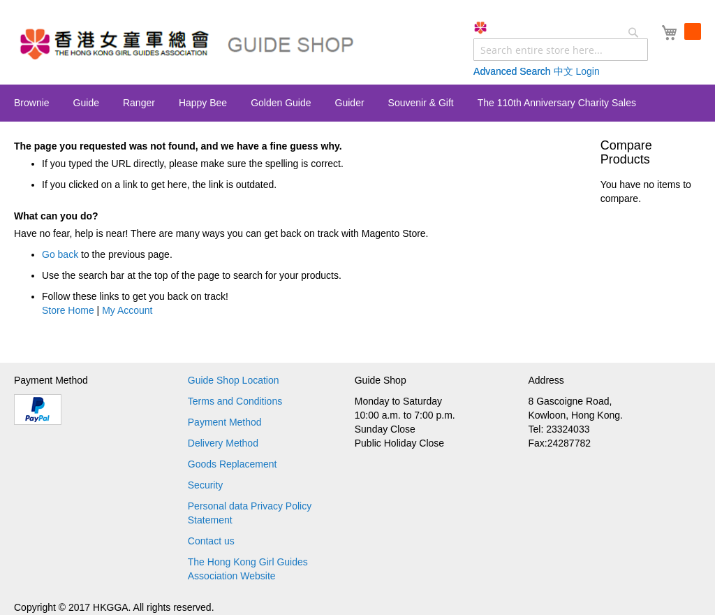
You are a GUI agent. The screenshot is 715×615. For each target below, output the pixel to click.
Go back (60, 254)
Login (587, 71)
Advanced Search (512, 71)
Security (205, 485)
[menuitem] (32, 102)
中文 (563, 71)
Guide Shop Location (233, 380)
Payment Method (225, 422)
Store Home (68, 310)
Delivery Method (223, 443)
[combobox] (560, 49)
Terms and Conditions (235, 401)
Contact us (211, 541)
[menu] (357, 103)
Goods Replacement (232, 464)
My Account (127, 310)
